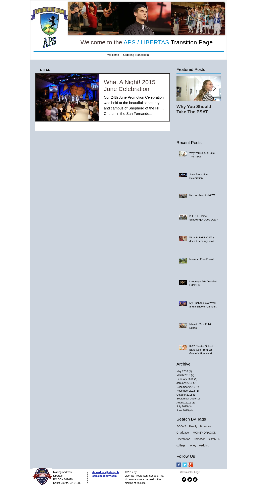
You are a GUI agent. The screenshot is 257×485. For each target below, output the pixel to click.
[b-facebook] (184, 479)
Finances (205, 426)
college (180, 445)
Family (193, 426)
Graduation (183, 432)
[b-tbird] (189, 479)
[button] (146, 18)
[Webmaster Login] (190, 472)
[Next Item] (214, 89)
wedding (204, 445)
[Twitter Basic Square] (185, 465)
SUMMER (214, 439)
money (192, 445)
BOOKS (181, 426)
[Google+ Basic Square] (191, 465)
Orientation (183, 439)
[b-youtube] (195, 479)
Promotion (199, 439)
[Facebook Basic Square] (178, 465)
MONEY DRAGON (204, 432)
